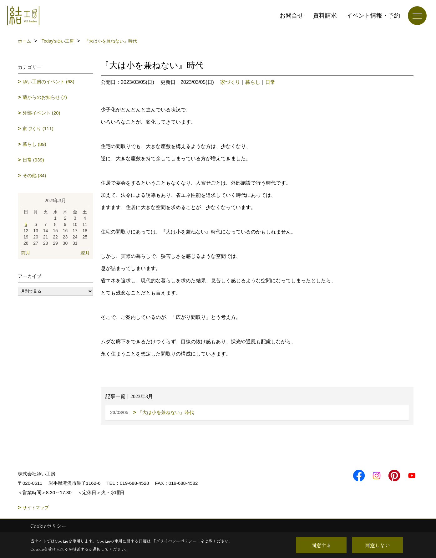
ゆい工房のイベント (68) (48, 81)
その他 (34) (34, 175)
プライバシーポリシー (176, 541)
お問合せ (291, 15)
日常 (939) (33, 159)
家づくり (230, 82)
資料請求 (325, 15)
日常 (270, 82)
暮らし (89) (34, 144)
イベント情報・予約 (373, 15)
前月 (25, 252)
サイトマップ (36, 507)
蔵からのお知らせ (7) (45, 97)
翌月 (85, 252)
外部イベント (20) (41, 112)
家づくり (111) (38, 128)
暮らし (252, 82)
